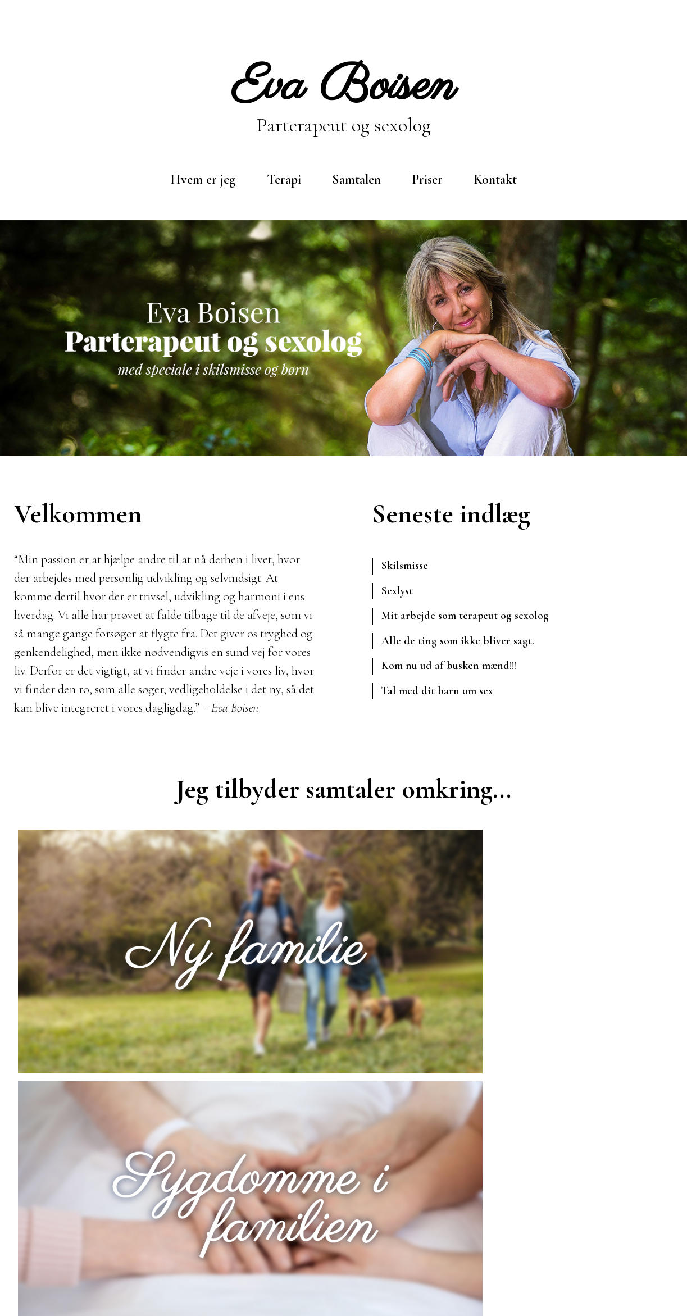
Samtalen (356, 179)
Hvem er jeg (203, 179)
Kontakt (495, 179)
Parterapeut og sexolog (343, 96)
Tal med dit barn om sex (442, 701)
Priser (427, 179)
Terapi (284, 179)
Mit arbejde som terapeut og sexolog (474, 620)
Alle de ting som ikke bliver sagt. (464, 647)
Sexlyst (399, 593)
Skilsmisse (407, 566)
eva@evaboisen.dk (210, 1250)
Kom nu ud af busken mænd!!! (457, 674)
